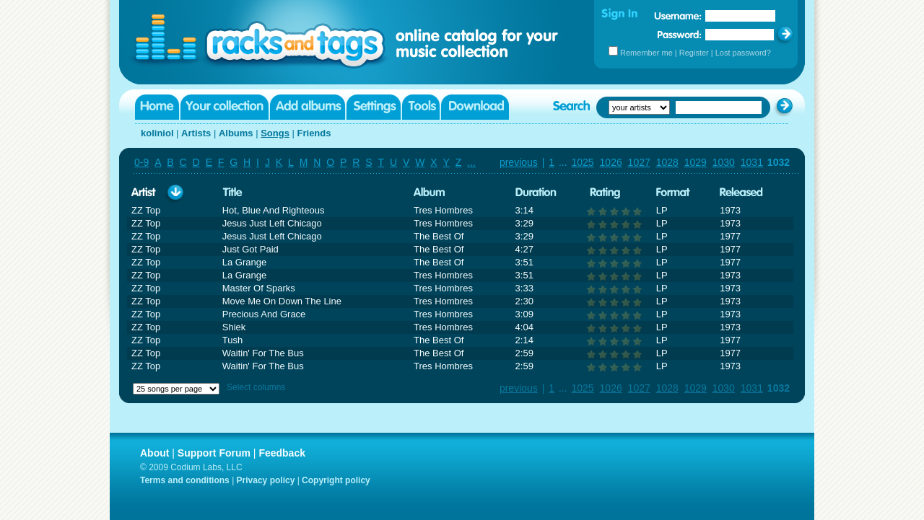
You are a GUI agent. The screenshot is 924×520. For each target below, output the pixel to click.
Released (741, 193)
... (471, 162)
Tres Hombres (443, 210)
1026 (611, 162)
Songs (275, 133)
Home (157, 107)
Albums (236, 133)
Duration (536, 193)
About (154, 453)
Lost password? (743, 52)
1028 (667, 162)
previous (519, 162)
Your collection (224, 107)
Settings (373, 107)
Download (475, 107)
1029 (695, 162)
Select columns (256, 387)
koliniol (157, 133)
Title (232, 193)
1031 (752, 162)
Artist (143, 193)
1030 (723, 162)
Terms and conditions (185, 480)
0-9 (141, 162)
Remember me (646, 52)
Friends (314, 133)
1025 (583, 162)
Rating (605, 193)
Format (673, 193)
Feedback (281, 453)
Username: (678, 15)
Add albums (307, 107)
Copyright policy (336, 480)
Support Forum (214, 453)
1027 (639, 162)
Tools (421, 107)
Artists (196, 133)
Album (429, 193)
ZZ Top (145, 210)
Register (694, 52)
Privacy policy (266, 480)
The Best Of (438, 236)
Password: (680, 34)
